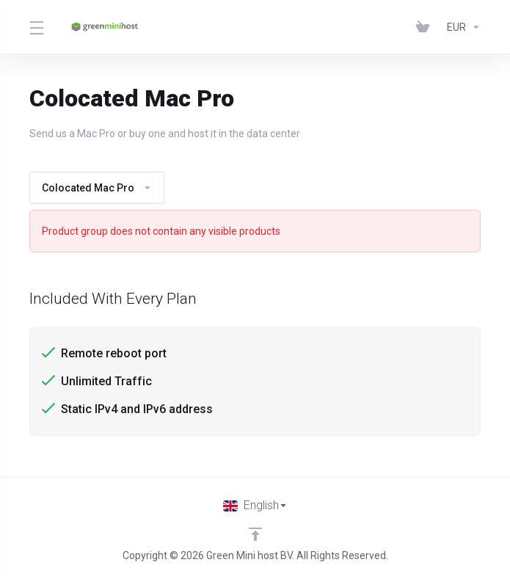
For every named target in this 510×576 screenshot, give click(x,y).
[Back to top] (255, 534)
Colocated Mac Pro (97, 188)
